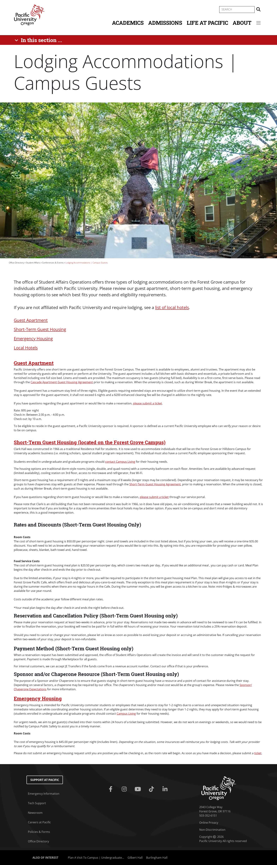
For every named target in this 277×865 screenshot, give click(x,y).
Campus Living (126, 714)
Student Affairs (33, 262)
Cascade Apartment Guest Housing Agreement (62, 382)
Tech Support (37, 803)
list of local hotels (172, 307)
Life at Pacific (207, 22)
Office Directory (16, 262)
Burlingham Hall (156, 858)
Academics (128, 22)
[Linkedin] (165, 789)
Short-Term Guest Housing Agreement (155, 484)
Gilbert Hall (135, 858)
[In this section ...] (39, 40)
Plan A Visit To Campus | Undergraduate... (96, 858)
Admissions (165, 22)
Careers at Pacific (39, 822)
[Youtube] (138, 789)
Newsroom (35, 813)
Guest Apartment (31, 320)
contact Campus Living (120, 462)
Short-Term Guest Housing (40, 329)
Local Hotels (26, 348)
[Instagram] (125, 789)
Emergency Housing (33, 338)
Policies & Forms (39, 832)
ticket (257, 753)
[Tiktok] (152, 789)
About (242, 22)
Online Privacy (208, 823)
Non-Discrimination (212, 830)
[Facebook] (111, 789)
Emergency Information (43, 794)
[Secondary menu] (258, 22)
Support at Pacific (44, 780)
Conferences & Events (53, 262)
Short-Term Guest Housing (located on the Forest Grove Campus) (90, 442)
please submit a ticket (147, 403)
